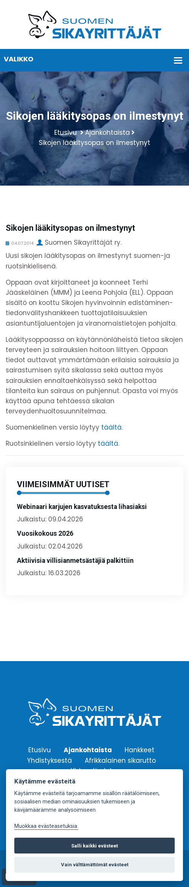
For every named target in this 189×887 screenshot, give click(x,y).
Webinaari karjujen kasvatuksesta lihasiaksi (82, 507)
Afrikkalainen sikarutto (120, 760)
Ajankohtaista (107, 132)
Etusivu (65, 132)
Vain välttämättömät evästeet (94, 864)
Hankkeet (139, 749)
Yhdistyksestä (49, 760)
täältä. (112, 427)
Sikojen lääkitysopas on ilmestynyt (94, 142)
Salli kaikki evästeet (94, 846)
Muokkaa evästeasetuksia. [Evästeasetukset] (46, 826)
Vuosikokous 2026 (45, 533)
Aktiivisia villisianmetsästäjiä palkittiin (75, 560)
